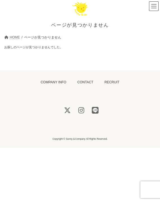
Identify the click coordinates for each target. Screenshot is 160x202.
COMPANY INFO (54, 82)
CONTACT (85, 82)
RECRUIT (111, 82)
